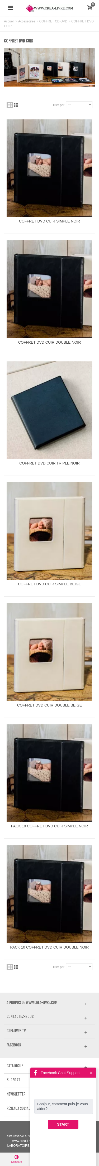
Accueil (9, 21)
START (63, 1124)
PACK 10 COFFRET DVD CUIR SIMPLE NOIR (49, 826)
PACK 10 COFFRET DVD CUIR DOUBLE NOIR (49, 947)
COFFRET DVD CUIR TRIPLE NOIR (49, 463)
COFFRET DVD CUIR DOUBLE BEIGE (49, 705)
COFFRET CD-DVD (53, 21)
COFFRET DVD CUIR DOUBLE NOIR (49, 342)
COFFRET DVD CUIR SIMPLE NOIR (49, 221)
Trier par (58, 105)
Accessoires (26, 21)
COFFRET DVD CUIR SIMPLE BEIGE (49, 584)
